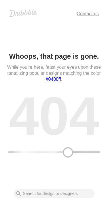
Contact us (88, 13)
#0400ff (53, 79)
